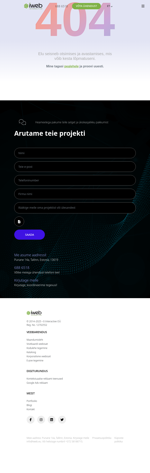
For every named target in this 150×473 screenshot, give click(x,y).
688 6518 (61, 6)
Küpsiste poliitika (118, 439)
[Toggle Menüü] (143, 7)
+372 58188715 (74, 441)
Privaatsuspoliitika (101, 437)
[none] (108, 6)
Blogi (29, 405)
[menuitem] (108, 6)
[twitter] (62, 420)
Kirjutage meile (26, 280)
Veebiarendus (37, 332)
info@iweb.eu (34, 441)
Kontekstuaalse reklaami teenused (45, 378)
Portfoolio (32, 400)
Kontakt (31, 409)
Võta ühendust (86, 6)
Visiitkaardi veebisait (37, 343)
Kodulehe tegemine (37, 348)
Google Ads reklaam (37, 382)
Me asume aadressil (30, 255)
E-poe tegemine (35, 360)
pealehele (71, 66)
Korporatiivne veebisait (39, 356)
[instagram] (41, 420)
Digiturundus (37, 371)
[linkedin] (52, 420)
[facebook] (31, 420)
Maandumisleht (35, 339)
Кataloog (31, 352)
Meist (31, 393)
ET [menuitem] (108, 6)
